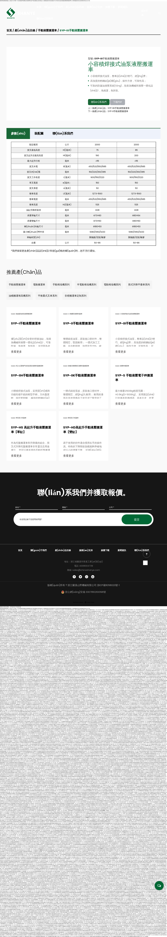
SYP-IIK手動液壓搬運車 (79, 375)
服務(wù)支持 (94, 7)
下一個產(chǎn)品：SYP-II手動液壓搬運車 (108, 111)
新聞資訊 (123, 7)
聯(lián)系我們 (45, 19)
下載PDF (117, 102)
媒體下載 (110, 7)
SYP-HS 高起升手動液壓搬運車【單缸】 (31, 430)
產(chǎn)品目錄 (75, 7)
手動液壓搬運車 (47, 30)
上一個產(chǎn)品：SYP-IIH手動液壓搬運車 (109, 108)
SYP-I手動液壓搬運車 (26, 323)
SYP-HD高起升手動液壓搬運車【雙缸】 (83, 430)
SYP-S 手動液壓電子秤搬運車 (134, 378)
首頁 (39, 7)
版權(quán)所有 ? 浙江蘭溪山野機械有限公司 (72, 585)
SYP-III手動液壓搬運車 (131, 323)
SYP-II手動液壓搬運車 (78, 323)
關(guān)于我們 (53, 7)
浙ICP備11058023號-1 (108, 585)
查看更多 (16, 352)
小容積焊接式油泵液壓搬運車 (120, 66)
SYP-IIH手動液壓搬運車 (27, 375)
